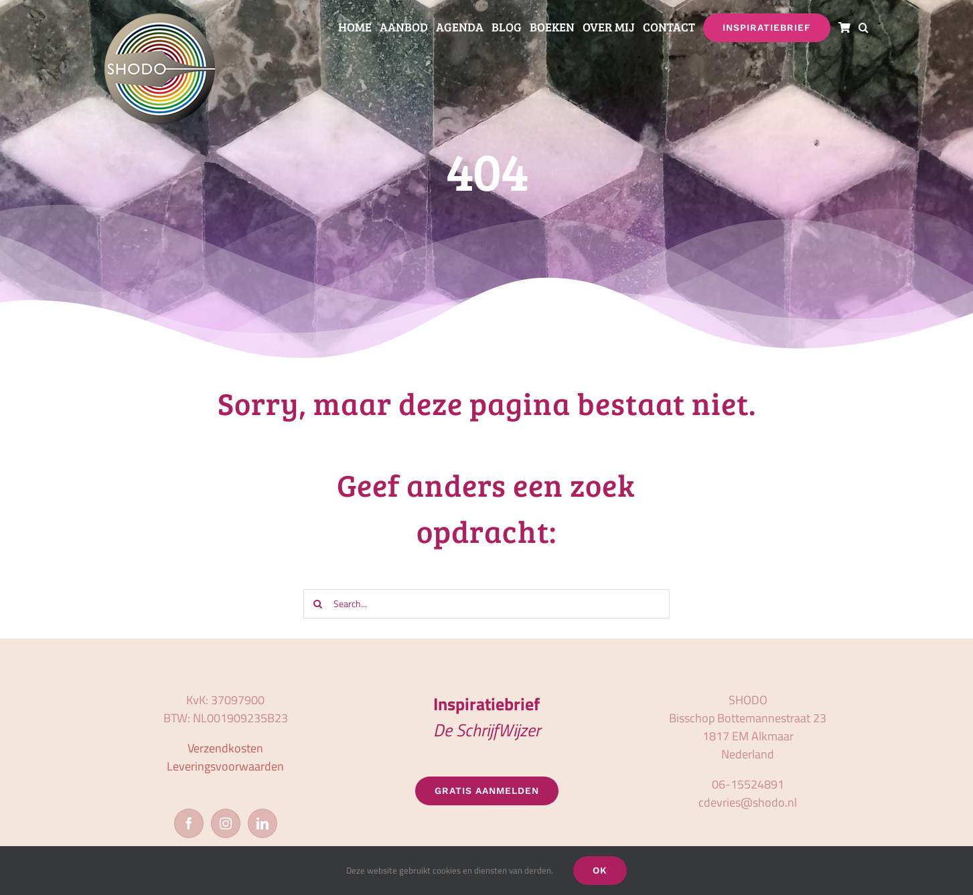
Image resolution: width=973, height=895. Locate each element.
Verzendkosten (225, 748)
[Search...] (486, 604)
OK (600, 870)
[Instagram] (225, 823)
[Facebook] (189, 823)
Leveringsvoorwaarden (225, 766)
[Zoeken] (318, 604)
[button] (863, 27)
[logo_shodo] (159, 19)
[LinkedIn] (262, 823)
